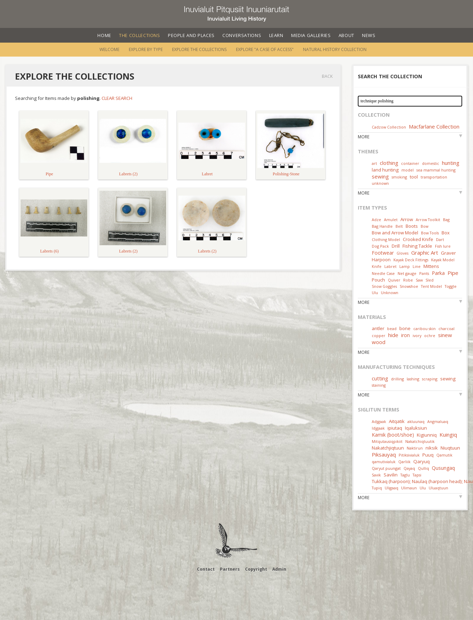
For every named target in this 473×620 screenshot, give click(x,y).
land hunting (385, 170)
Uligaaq (391, 487)
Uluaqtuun (438, 487)
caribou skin (424, 328)
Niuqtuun (450, 448)
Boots (412, 226)
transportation (434, 177)
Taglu (405, 474)
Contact (206, 569)
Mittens (431, 266)
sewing (380, 176)
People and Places (191, 35)
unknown (380, 183)
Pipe (453, 272)
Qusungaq (443, 468)
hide (393, 334)
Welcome (109, 49)
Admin (279, 569)
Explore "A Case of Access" (265, 49)
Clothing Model (386, 239)
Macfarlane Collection (434, 126)
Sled (430, 280)
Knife (377, 266)
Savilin (391, 475)
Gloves (402, 253)
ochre (429, 335)
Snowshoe (409, 286)
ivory (417, 335)
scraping (429, 378)
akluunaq (415, 421)
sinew (445, 334)
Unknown (389, 292)
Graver (448, 253)
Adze (376, 219)
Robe (408, 280)
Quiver (394, 280)
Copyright (256, 569)
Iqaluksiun (416, 428)
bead (392, 328)
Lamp (404, 266)
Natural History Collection (335, 49)
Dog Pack (381, 246)
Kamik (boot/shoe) (393, 434)
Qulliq (423, 468)
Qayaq (409, 468)
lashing (413, 378)
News (369, 35)
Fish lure (443, 246)
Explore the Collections (199, 49)
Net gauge (407, 273)
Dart (440, 239)
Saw (419, 280)
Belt (399, 226)
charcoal (446, 328)
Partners (230, 569)
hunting (450, 162)
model (407, 170)
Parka (438, 273)
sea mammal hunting (436, 170)
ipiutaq (394, 428)
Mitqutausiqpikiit (387, 441)
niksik (432, 448)
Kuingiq (448, 434)
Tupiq (377, 487)
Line (417, 266)
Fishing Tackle (417, 246)
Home (104, 35)
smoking (399, 177)
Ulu (375, 292)
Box (446, 232)
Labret (390, 266)
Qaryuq (421, 461)
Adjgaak (379, 421)
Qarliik (404, 461)
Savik (376, 474)
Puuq (428, 455)
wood (378, 341)
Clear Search (117, 98)
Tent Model (431, 286)
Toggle (451, 286)
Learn (276, 35)
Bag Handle (382, 226)
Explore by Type (146, 49)
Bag (446, 219)
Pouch (378, 280)
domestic (430, 163)
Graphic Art (424, 252)
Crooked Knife (418, 239)
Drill (396, 246)
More (363, 137)
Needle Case (383, 273)
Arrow (406, 219)
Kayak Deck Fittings (410, 259)
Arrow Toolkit (428, 219)
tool (414, 177)
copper (378, 335)
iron (405, 335)
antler (378, 328)
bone (405, 328)
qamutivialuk (384, 461)
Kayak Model (442, 259)
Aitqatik (397, 421)
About (346, 35)
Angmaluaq (437, 421)
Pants (424, 273)
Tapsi (417, 474)
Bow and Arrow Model (395, 232)
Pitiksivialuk (409, 455)
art (374, 163)
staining (379, 385)
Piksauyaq (384, 454)
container (410, 163)
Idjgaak (378, 428)
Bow (424, 226)
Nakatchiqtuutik (420, 441)
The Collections (139, 35)
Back (327, 76)
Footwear (383, 252)
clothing (389, 162)
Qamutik (444, 455)
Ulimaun (409, 487)
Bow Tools (430, 232)
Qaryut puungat (386, 468)
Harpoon (381, 259)
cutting (380, 378)
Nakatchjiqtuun (388, 448)
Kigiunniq (427, 435)
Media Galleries (311, 35)
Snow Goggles (384, 286)
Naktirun (415, 448)
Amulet (391, 219)
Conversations (241, 35)
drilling (397, 378)
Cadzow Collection (389, 127)
